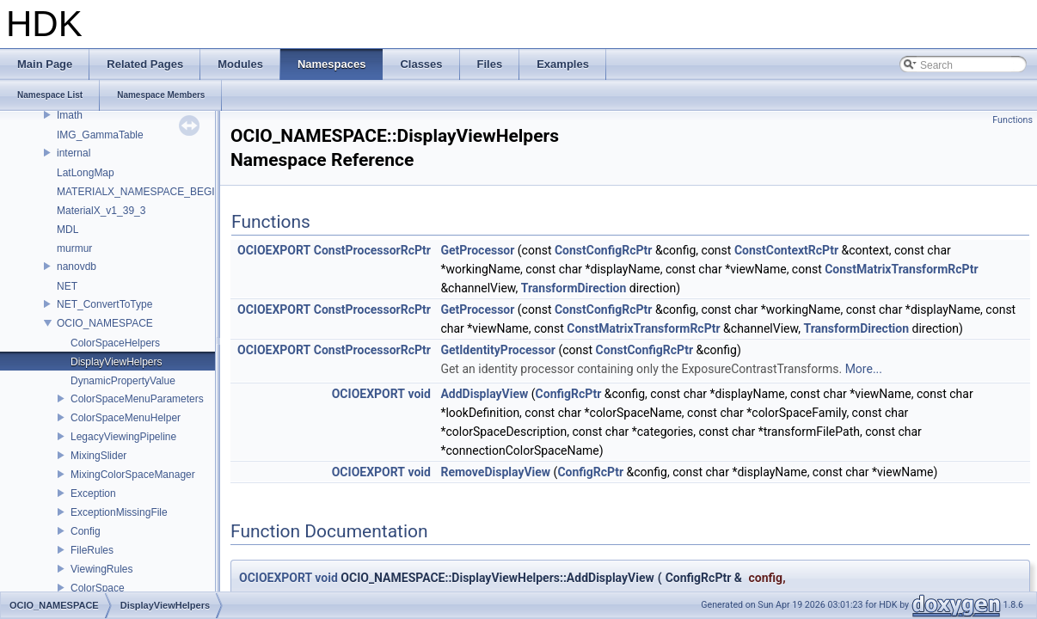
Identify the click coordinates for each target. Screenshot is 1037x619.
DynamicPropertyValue (123, 381)
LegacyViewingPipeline (123, 437)
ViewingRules (102, 569)
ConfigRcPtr (569, 394)
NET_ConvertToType (104, 304)
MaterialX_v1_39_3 (101, 211)
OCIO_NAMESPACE (105, 323)
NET (67, 286)
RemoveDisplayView (495, 472)
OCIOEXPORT (273, 250)
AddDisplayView (484, 394)
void (419, 394)
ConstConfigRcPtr (604, 250)
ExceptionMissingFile (119, 512)
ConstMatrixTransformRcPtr (901, 269)
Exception (93, 493)
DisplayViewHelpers (117, 362)
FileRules (92, 550)
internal (73, 153)
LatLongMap (85, 173)
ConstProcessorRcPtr (372, 250)
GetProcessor (477, 250)
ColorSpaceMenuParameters (137, 399)
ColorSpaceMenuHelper (126, 418)
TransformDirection (574, 288)
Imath (70, 115)
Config (86, 531)
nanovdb (76, 266)
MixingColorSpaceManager (133, 475)
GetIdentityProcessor (497, 350)
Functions (1012, 120)
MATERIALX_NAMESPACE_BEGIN (139, 192)
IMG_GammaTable (100, 135)
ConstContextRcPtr (786, 250)
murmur (74, 248)
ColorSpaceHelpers (115, 343)
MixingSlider (98, 456)
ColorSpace (98, 588)
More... (863, 369)
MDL (67, 230)
